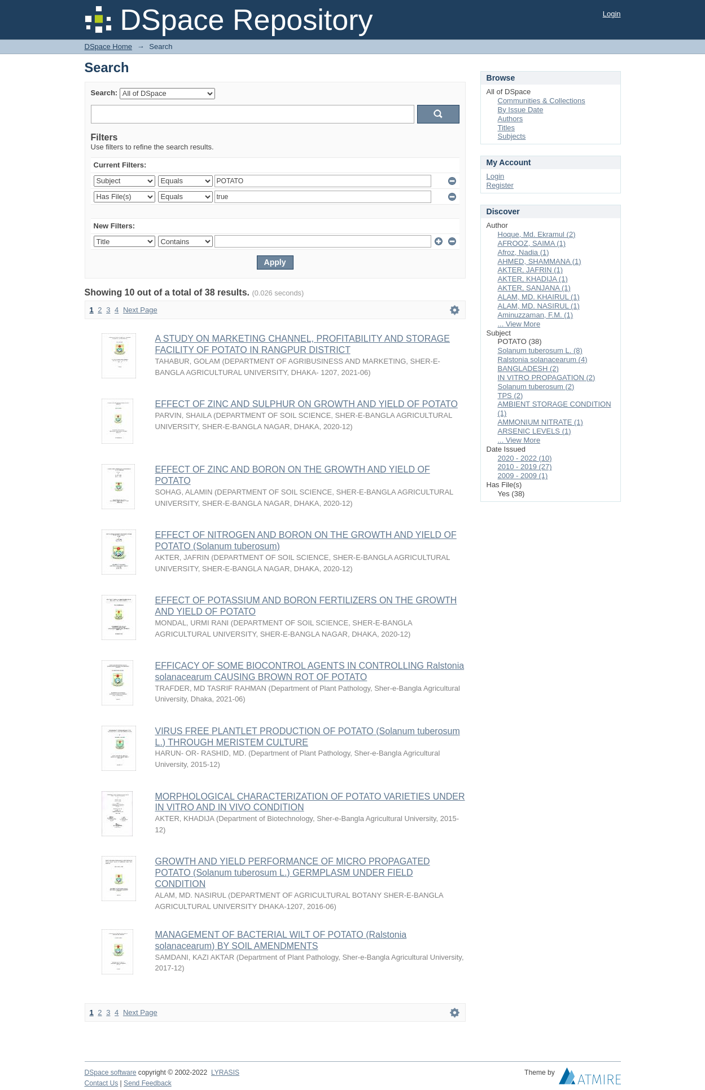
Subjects (512, 136)
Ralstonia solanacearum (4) (543, 359)
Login (612, 14)
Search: (104, 93)
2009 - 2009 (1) (523, 475)
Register (500, 185)
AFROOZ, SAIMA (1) (532, 243)
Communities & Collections (541, 100)
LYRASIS (225, 1072)
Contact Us (102, 1083)
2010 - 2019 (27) (525, 466)
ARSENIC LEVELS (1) (534, 431)
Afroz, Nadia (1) (523, 252)
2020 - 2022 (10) (525, 458)
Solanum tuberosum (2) (536, 386)
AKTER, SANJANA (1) (534, 288)
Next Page (140, 310)
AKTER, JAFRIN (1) (530, 270)
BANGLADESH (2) (528, 368)
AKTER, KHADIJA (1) (533, 279)
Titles (506, 127)
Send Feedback (148, 1083)
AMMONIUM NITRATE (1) (540, 422)
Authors (510, 118)
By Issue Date (521, 109)
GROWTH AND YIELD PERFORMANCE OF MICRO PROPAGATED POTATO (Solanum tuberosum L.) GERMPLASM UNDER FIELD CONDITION (292, 873)
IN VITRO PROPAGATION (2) (546, 377)
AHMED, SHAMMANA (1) (539, 261)
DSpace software (111, 1072)
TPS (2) (510, 395)
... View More (519, 324)
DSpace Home (109, 46)
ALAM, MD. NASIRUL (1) (539, 306)
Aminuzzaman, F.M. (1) (535, 315)
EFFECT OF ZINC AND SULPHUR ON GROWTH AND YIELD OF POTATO (306, 404)
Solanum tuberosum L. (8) (540, 350)
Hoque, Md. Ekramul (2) (537, 234)
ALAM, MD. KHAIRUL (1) (539, 297)
